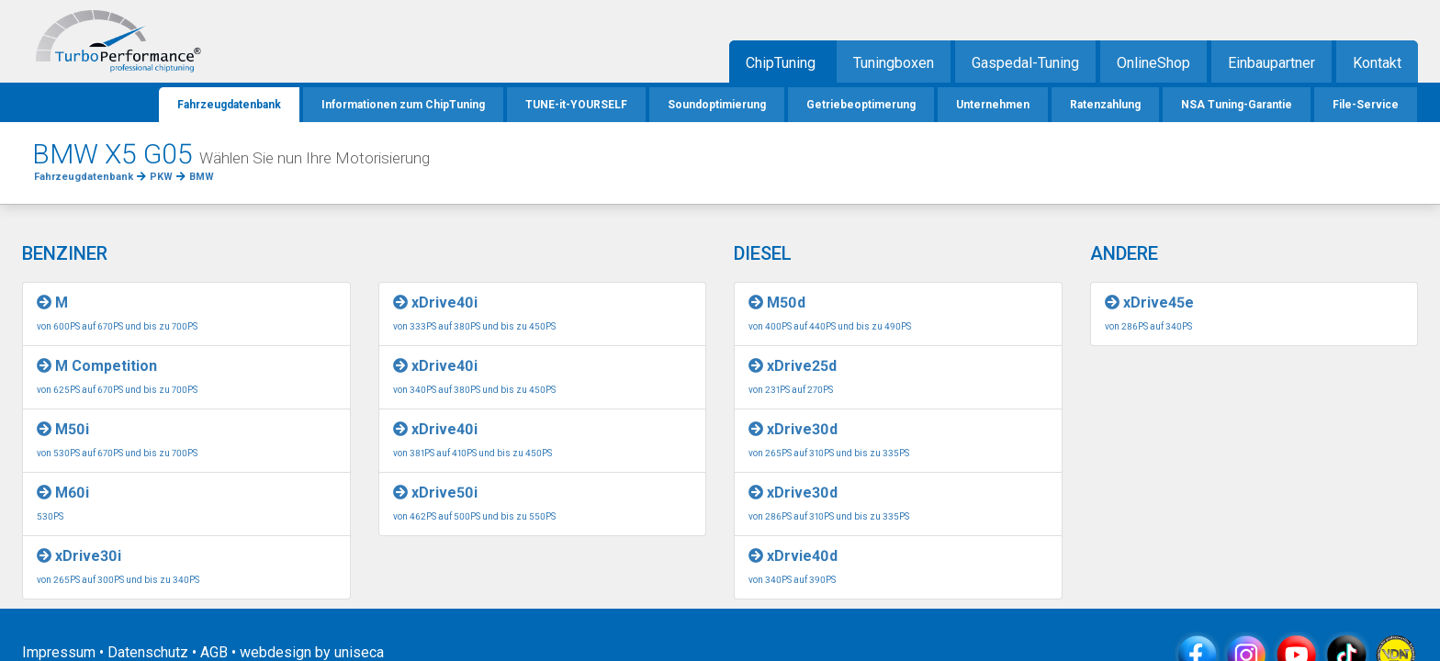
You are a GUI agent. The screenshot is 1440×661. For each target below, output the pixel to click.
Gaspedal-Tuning (1025, 63)
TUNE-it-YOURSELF (576, 104)
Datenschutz (147, 652)
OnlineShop (1153, 63)
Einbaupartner (1271, 63)
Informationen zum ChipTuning (403, 104)
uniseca (359, 652)
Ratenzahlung (1105, 104)
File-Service (1366, 104)
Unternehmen (992, 104)
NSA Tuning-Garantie (1236, 104)
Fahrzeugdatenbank (229, 104)
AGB (214, 652)
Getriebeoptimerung (861, 104)
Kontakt (1377, 63)
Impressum (59, 652)
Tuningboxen (893, 63)
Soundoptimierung (717, 104)
